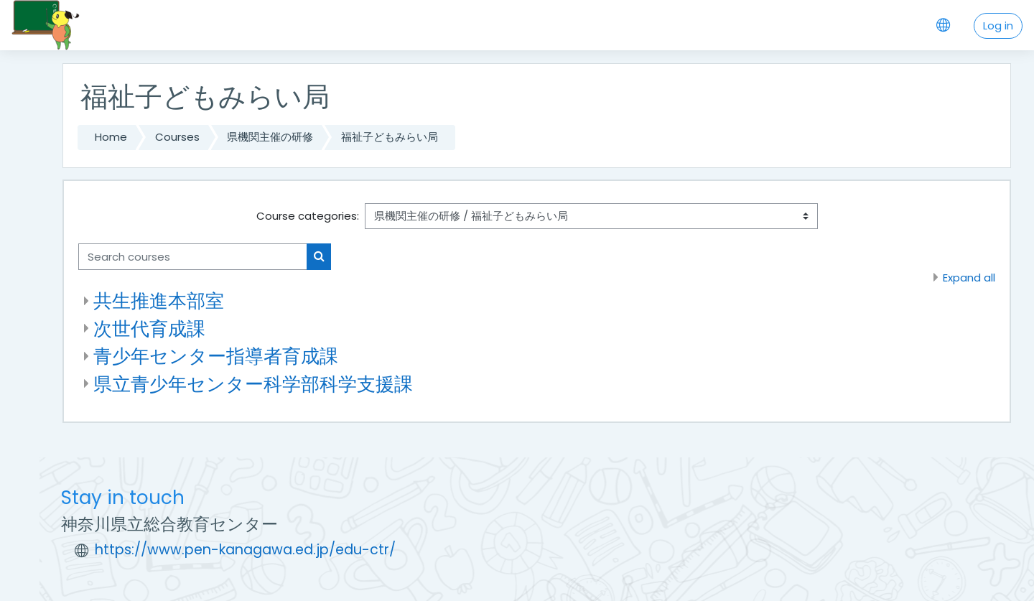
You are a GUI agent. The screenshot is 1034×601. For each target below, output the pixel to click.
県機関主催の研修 (270, 136)
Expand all (969, 277)
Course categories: (307, 215)
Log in (998, 25)
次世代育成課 (149, 328)
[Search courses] (192, 256)
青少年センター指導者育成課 (215, 356)
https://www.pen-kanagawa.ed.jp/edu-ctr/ (245, 549)
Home (111, 136)
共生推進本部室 (158, 300)
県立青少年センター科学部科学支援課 (253, 384)
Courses (177, 136)
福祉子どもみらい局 (389, 136)
